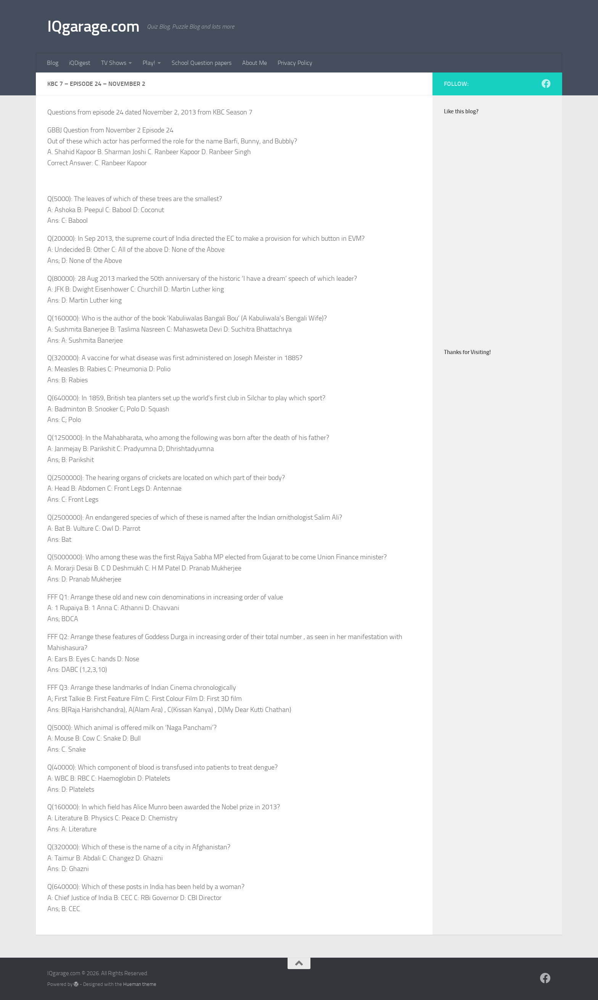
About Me (254, 62)
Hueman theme (139, 984)
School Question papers (201, 62)
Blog (52, 62)
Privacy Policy (295, 62)
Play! (149, 62)
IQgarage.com (93, 26)
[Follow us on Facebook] (546, 83)
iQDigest (79, 62)
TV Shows (113, 62)
